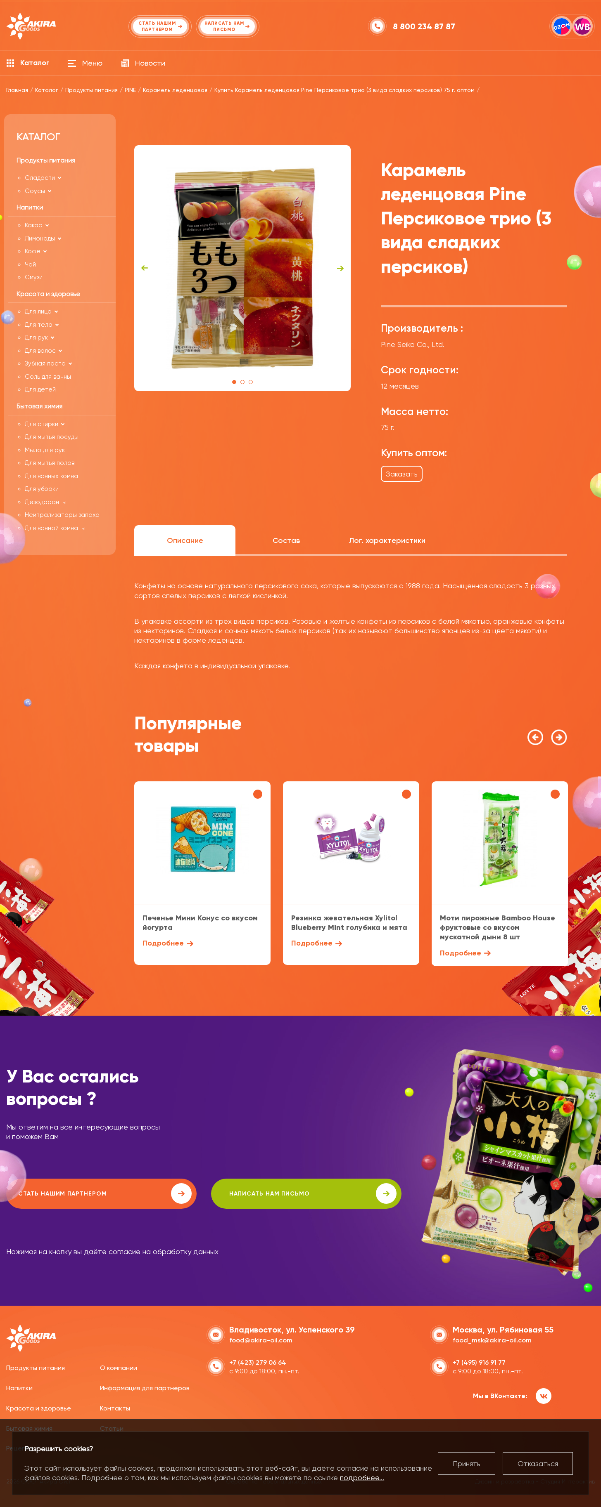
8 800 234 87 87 (425, 26)
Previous (144, 268)
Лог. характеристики (387, 540)
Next (340, 268)
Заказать (402, 473)
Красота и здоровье (38, 1407)
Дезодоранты (46, 502)
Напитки (19, 1387)
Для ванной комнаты (55, 528)
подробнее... (362, 1477)
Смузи (34, 277)
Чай (30, 264)
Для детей (40, 389)
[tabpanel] (242, 268)
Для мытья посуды (51, 437)
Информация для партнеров (145, 1387)
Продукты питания (35, 1367)
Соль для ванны (48, 376)
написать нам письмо (240, 1193)
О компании (118, 1367)
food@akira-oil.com (260, 1339)
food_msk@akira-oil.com (492, 1339)
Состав (286, 540)
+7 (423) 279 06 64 (257, 1361)
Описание (185, 540)
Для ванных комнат (53, 476)
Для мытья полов (49, 463)
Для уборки (42, 489)
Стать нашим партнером (80, 1193)
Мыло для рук (45, 450)
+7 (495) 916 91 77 (479, 1361)
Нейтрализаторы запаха (62, 515)
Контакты (115, 1407)
